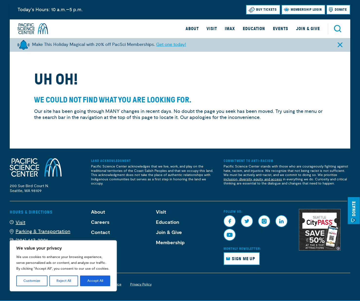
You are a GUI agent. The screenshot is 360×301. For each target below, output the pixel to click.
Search (337, 28)
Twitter (247, 221)
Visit (212, 28)
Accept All (95, 281)
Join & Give (308, 28)
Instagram (264, 221)
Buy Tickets (266, 9)
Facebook (230, 221)
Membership (170, 243)
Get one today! (171, 44)
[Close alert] (339, 44)
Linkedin (281, 221)
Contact (100, 232)
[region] (63, 265)
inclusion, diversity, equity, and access (253, 179)
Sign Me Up (243, 258)
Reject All (63, 281)
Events (280, 28)
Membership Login (306, 9)
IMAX (230, 28)
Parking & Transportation (43, 231)
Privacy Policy (141, 284)
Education (254, 28)
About (192, 28)
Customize (31, 281)
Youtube (230, 235)
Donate (341, 9)
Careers (100, 222)
